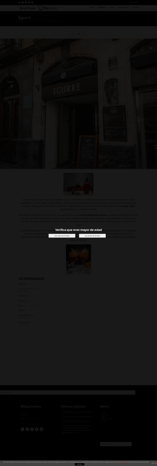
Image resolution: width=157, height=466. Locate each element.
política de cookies (122, 462)
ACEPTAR (79, 464)
